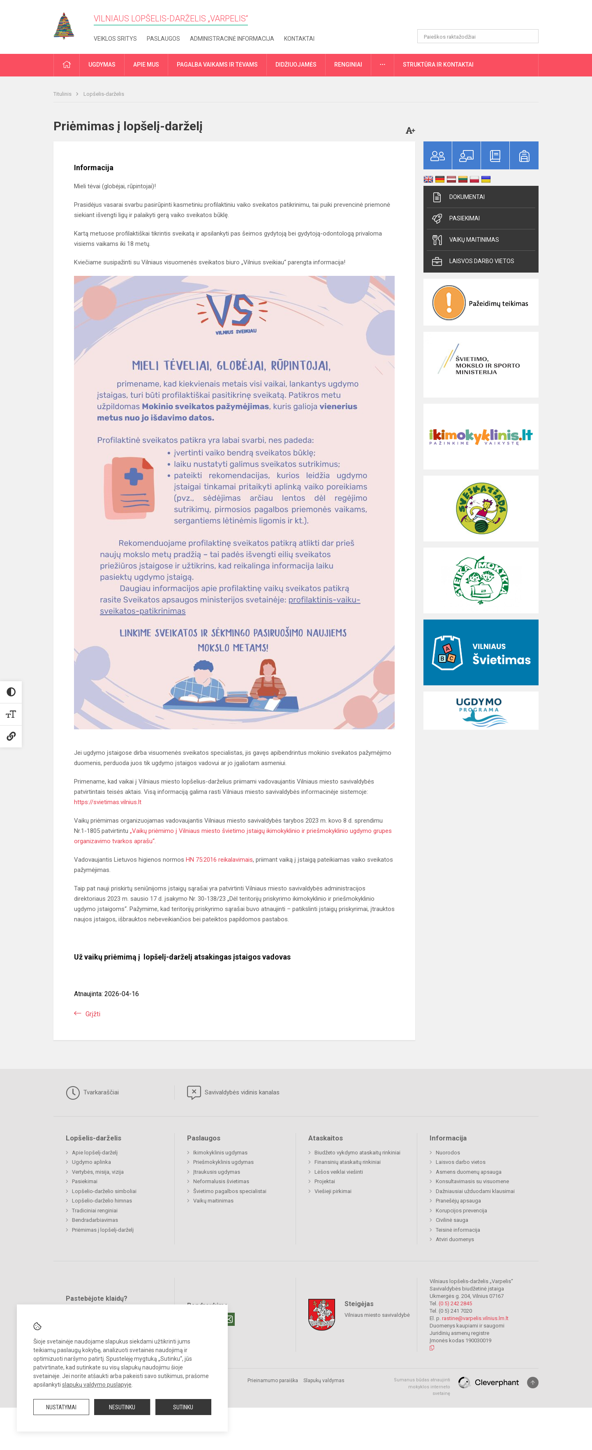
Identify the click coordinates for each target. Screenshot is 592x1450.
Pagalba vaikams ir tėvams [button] (217, 64)
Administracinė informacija (232, 38)
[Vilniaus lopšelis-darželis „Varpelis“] (69, 23)
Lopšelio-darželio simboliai (104, 1191)
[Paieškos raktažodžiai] (478, 36)
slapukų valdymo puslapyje (97, 1384)
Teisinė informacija (458, 1230)
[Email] (228, 1319)
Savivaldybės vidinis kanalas (233, 1093)
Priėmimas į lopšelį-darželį (103, 1230)
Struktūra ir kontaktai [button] (438, 64)
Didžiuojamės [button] (296, 64)
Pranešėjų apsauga (458, 1201)
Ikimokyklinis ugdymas (220, 1152)
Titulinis (63, 94)
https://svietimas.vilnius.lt (107, 802)
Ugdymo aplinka (91, 1162)
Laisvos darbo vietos (472, 261)
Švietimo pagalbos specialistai (229, 1191)
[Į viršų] (533, 1382)
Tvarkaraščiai (92, 1093)
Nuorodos (448, 1152)
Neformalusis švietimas (221, 1181)
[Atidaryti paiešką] (529, 36)
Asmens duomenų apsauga (469, 1172)
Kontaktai (299, 38)
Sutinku (183, 1407)
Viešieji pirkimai (333, 1191)
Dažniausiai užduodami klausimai (475, 1191)
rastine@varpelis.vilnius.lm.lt (475, 1318)
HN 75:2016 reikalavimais (219, 859)
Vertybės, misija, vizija (98, 1172)
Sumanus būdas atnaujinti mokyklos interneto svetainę (422, 1386)
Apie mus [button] (146, 64)
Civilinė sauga (452, 1220)
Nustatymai (61, 1407)
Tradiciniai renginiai (95, 1210)
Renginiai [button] (348, 64)
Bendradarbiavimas (95, 1220)
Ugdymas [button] (102, 64)
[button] (482, 17)
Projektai (324, 1181)
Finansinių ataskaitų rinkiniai (347, 1162)
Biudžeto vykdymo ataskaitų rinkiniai (357, 1152)
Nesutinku (122, 1407)
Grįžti (93, 1014)
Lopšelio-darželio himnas (102, 1201)
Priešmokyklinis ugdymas (223, 1162)
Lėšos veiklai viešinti (338, 1172)
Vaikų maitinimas (465, 240)
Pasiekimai (455, 219)
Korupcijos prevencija (461, 1210)
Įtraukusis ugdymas (216, 1172)
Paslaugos (163, 38)
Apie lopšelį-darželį (95, 1152)
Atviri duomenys (455, 1239)
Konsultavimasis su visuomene (472, 1181)
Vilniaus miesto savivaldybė (377, 1315)
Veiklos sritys (115, 38)
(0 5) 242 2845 (455, 1303)
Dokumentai (458, 197)
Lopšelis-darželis (103, 94)
